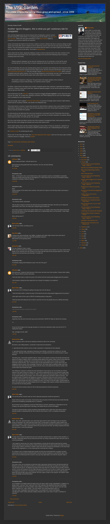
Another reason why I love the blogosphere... (88, 194)
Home (40, 502)
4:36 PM (14, 218)
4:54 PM (14, 228)
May (82, 236)
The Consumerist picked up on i (17, 71)
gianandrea (15, 246)
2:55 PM (14, 389)
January (83, 245)
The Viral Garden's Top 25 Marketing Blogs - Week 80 (90, 164)
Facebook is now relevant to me (89, 220)
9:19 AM (14, 457)
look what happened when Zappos (41, 134)
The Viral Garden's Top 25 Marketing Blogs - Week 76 (90, 217)
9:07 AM (14, 429)
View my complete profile (84, 58)
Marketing (24, 142)
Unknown (14, 159)
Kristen (32, 136)
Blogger (62, 515)
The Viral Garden (15, 142)
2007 (81, 155)
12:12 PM (14, 168)
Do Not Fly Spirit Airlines (33, 101)
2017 (81, 144)
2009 (81, 151)
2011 (81, 146)
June (82, 233)
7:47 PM (14, 241)
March (83, 240)
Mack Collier (15, 223)
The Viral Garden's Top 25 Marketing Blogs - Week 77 (90, 208)
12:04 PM (14, 194)
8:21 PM (14, 282)
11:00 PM (14, 181)
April (82, 238)
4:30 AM (14, 255)
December (84, 157)
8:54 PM (14, 413)
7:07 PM (14, 334)
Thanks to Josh (14, 131)
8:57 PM (14, 302)
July (82, 231)
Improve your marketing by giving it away (91, 167)
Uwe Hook (15, 233)
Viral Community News (87, 173)
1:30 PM (14, 476)
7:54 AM (14, 495)
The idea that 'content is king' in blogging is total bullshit (94, 128)
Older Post (69, 502)
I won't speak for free (93, 103)
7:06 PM (14, 311)
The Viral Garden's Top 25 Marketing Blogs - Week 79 (90, 176)
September (84, 227)
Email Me (10, 145)
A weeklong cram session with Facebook (91, 211)
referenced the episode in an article (52, 71)
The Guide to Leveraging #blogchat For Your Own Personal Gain (94, 115)
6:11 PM (14, 265)
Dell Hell (25, 93)
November (84, 159)
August (83, 229)
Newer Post (11, 502)
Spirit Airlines (43, 38)
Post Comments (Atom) (21, 505)
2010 (81, 148)
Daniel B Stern (16, 339)
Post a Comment (14, 499)
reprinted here (41, 49)
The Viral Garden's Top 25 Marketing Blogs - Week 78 (90, 183)
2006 (81, 248)
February (83, 242)
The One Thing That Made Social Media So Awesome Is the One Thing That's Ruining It (94, 79)
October (83, 162)
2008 (81, 153)
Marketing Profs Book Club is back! (90, 197)
